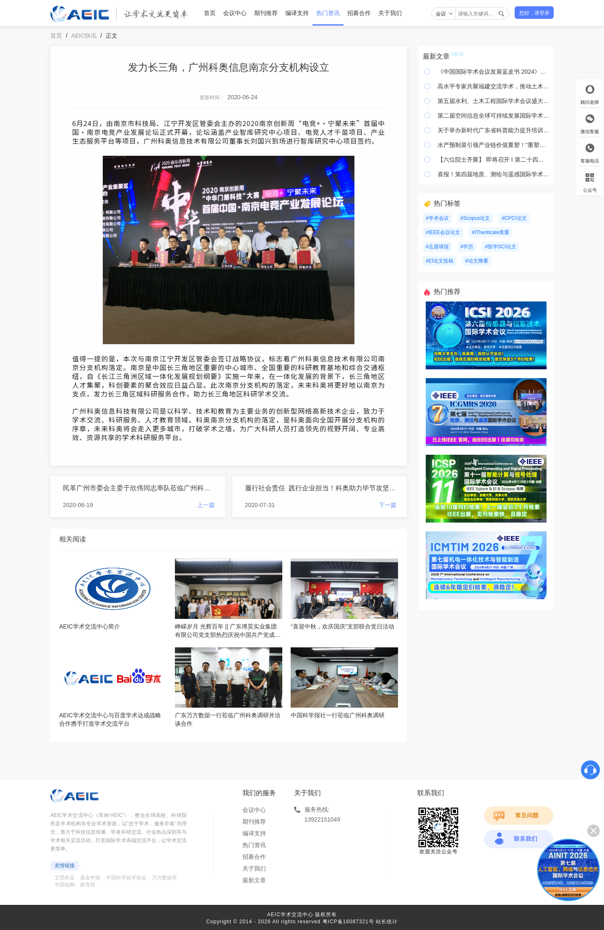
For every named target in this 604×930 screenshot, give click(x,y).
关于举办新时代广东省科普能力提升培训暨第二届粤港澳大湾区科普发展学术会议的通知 (493, 130)
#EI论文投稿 (439, 261)
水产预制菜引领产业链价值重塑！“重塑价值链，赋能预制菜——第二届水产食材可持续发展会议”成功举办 (493, 145)
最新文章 (254, 880)
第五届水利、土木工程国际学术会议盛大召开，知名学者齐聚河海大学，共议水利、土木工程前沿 (493, 101)
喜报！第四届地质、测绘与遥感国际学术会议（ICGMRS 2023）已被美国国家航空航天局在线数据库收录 (493, 174)
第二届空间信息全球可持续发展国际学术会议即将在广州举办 (493, 115)
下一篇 (387, 505)
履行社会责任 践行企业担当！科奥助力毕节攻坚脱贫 (321, 488)
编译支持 (297, 13)
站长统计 (387, 922)
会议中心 (235, 13)
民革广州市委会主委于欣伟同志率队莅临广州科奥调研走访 (139, 488)
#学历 (467, 247)
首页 (210, 13)
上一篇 (206, 505)
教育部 (87, 885)
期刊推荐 (266, 13)
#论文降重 (476, 261)
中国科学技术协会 (126, 878)
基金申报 (90, 878)
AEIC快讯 (84, 35)
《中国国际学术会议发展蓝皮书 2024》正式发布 (493, 71)
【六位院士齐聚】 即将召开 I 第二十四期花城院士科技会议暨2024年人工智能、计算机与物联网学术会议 (493, 159)
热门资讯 (328, 13)
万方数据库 (164, 878)
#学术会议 (437, 218)
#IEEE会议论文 (443, 232)
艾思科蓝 (65, 878)
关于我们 (390, 13)
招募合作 (359, 13)
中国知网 (65, 885)
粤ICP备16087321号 (348, 922)
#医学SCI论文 (500, 247)
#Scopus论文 (475, 218)
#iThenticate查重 (490, 232)
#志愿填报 (437, 247)
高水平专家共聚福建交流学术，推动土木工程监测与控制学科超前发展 (493, 86)
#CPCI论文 (514, 218)
